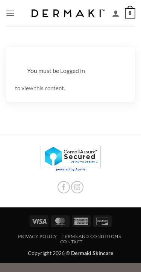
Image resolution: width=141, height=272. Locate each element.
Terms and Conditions (91, 236)
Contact (71, 241)
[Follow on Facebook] (64, 187)
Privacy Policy (37, 236)
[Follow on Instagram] (77, 187)
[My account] (116, 13)
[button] (10, 13)
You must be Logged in (56, 70)
